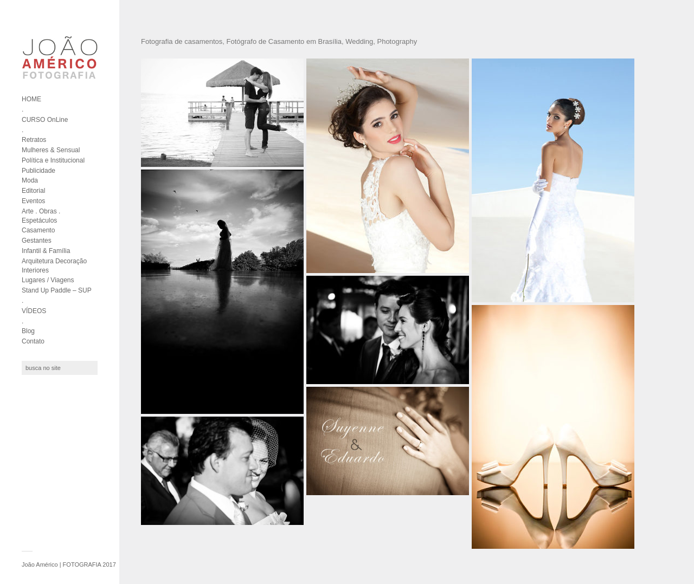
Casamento (38, 230)
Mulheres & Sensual (51, 150)
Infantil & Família (46, 251)
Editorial (33, 190)
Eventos (33, 201)
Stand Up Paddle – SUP (57, 290)
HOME (31, 99)
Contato (33, 341)
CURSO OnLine (45, 120)
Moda (30, 180)
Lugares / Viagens (48, 280)
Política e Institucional (53, 160)
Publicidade (38, 170)
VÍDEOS (34, 311)
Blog (28, 331)
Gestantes (37, 240)
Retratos (34, 140)
